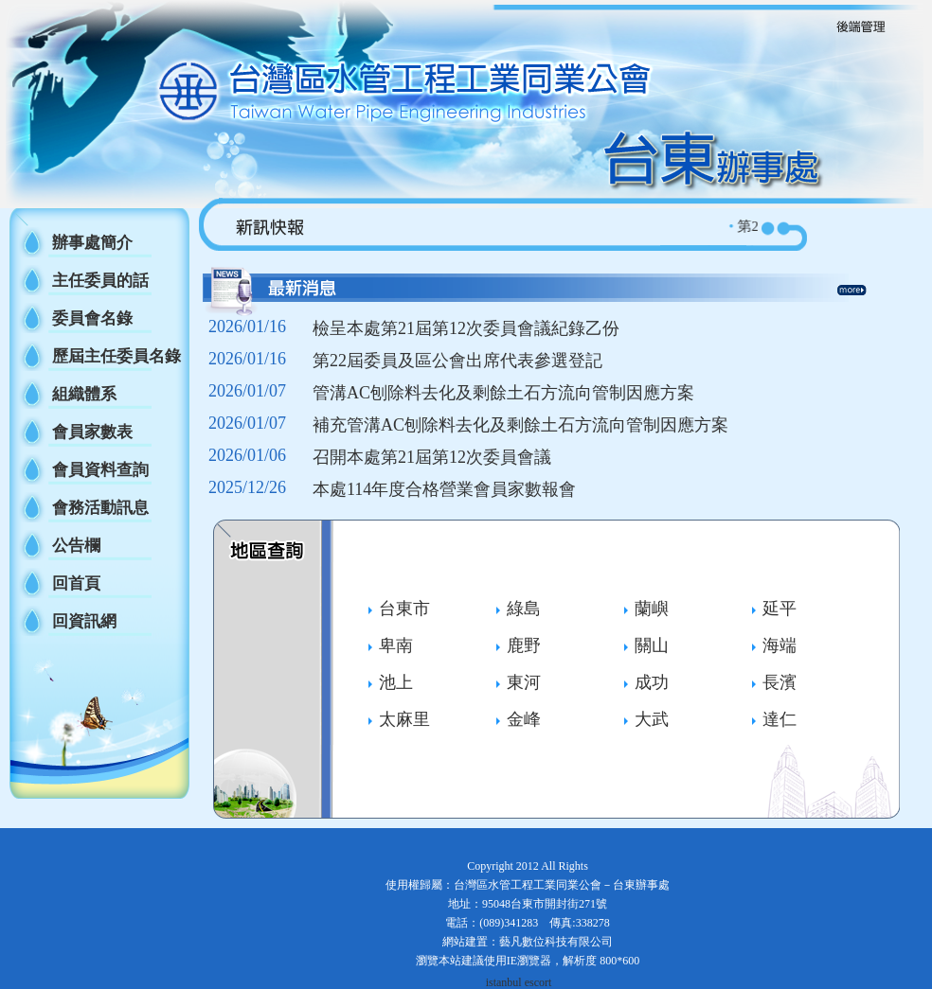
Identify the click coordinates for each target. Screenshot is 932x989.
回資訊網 (84, 621)
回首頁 (76, 583)
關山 (652, 645)
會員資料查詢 (100, 470)
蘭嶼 (652, 608)
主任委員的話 (100, 281)
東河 (524, 682)
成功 (652, 682)
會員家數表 (92, 432)
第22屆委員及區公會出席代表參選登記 (457, 360)
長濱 (779, 682)
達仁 (779, 719)
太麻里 (404, 719)
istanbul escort (519, 982)
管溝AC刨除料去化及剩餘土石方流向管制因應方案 (503, 392)
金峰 (524, 719)
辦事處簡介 (92, 243)
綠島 (524, 608)
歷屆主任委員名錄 (116, 356)
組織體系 (84, 394)
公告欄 (76, 546)
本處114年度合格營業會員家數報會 (444, 489)
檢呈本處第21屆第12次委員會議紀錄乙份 (466, 328)
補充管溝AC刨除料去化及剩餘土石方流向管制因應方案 (520, 424)
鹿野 (524, 645)
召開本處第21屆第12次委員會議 (432, 457)
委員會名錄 (92, 318)
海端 (779, 645)
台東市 (404, 608)
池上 (396, 682)
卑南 (396, 645)
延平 (779, 608)
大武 (652, 719)
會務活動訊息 (100, 508)
